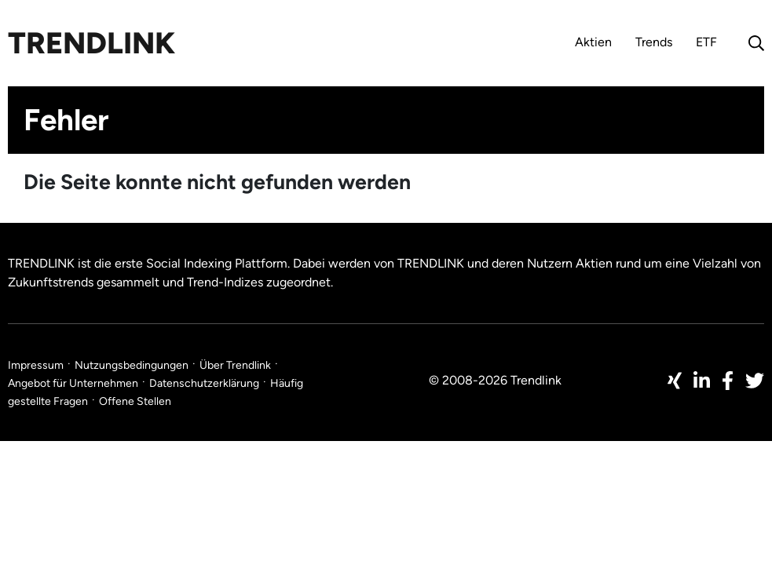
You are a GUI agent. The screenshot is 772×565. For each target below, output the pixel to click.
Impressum (36, 365)
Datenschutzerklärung (204, 383)
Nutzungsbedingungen (131, 365)
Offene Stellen (135, 401)
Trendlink (91, 43)
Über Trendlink (235, 365)
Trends (653, 42)
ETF (706, 42)
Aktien (593, 42)
